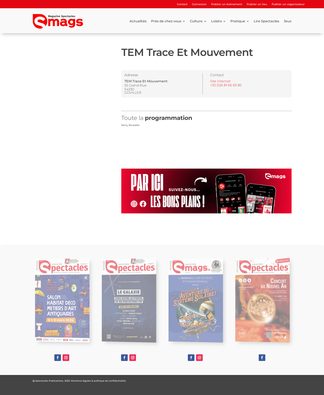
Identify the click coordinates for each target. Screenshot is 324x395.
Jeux (288, 21)
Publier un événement (226, 4)
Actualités (138, 21)
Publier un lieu (257, 4)
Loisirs (216, 21)
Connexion (199, 4)
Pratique (237, 21)
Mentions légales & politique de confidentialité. (98, 380)
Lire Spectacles (266, 21)
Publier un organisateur (288, 4)
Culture (196, 21)
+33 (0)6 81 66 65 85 (226, 85)
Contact (182, 4)
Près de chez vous (166, 21)
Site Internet (220, 81)
